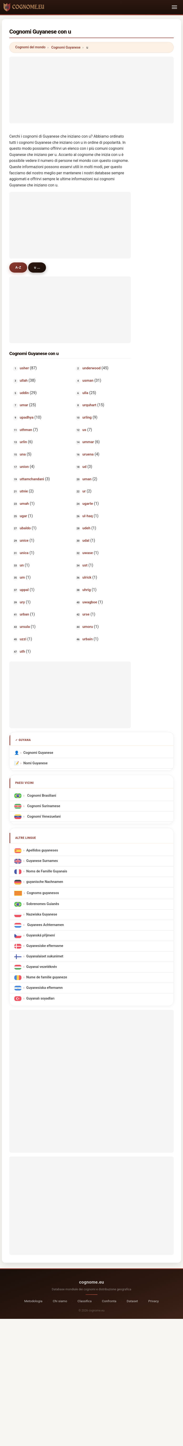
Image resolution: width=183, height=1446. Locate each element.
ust (84, 565)
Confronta (109, 1301)
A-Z (18, 267)
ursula (25, 627)
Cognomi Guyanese (66, 47)
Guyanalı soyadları (40, 998)
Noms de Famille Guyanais (46, 871)
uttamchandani (32, 479)
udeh (86, 528)
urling (87, 417)
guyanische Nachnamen (44, 882)
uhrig (86, 590)
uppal (24, 590)
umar (24, 405)
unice (24, 540)
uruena (87, 454)
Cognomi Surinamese (43, 806)
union (24, 467)
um (22, 577)
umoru (87, 627)
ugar (23, 516)
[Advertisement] (91, 90)
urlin (23, 442)
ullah (24, 380)
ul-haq (87, 516)
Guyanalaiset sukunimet (44, 956)
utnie (24, 491)
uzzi (23, 639)
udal (85, 540)
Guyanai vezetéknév (41, 967)
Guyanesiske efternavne (44, 946)
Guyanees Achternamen (45, 925)
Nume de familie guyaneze (46, 977)
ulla (85, 393)
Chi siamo (60, 1301)
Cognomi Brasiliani (41, 795)
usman (87, 380)
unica (24, 553)
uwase (87, 553)
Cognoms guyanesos (43, 893)
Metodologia (33, 1301)
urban (24, 614)
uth (22, 651)
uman (86, 479)
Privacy (153, 1301)
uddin (24, 393)
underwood (91, 368)
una (23, 454)
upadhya (27, 417)
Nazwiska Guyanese (41, 914)
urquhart (89, 405)
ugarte (87, 503)
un (22, 565)
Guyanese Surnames (42, 861)
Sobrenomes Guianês (42, 904)
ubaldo (25, 528)
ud (84, 467)
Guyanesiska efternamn (44, 988)
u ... (37, 267)
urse (85, 614)
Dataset (132, 1301)
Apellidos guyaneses (42, 850)
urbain (87, 639)
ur (84, 491)
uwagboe (89, 602)
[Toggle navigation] (174, 7)
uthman (26, 430)
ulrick (86, 577)
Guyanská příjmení (40, 935)
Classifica (84, 1301)
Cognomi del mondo (30, 47)
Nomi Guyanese (35, 763)
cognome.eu (91, 1282)
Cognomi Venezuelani (43, 816)
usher (24, 368)
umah (24, 503)
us (84, 430)
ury (22, 602)
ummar (88, 442)
